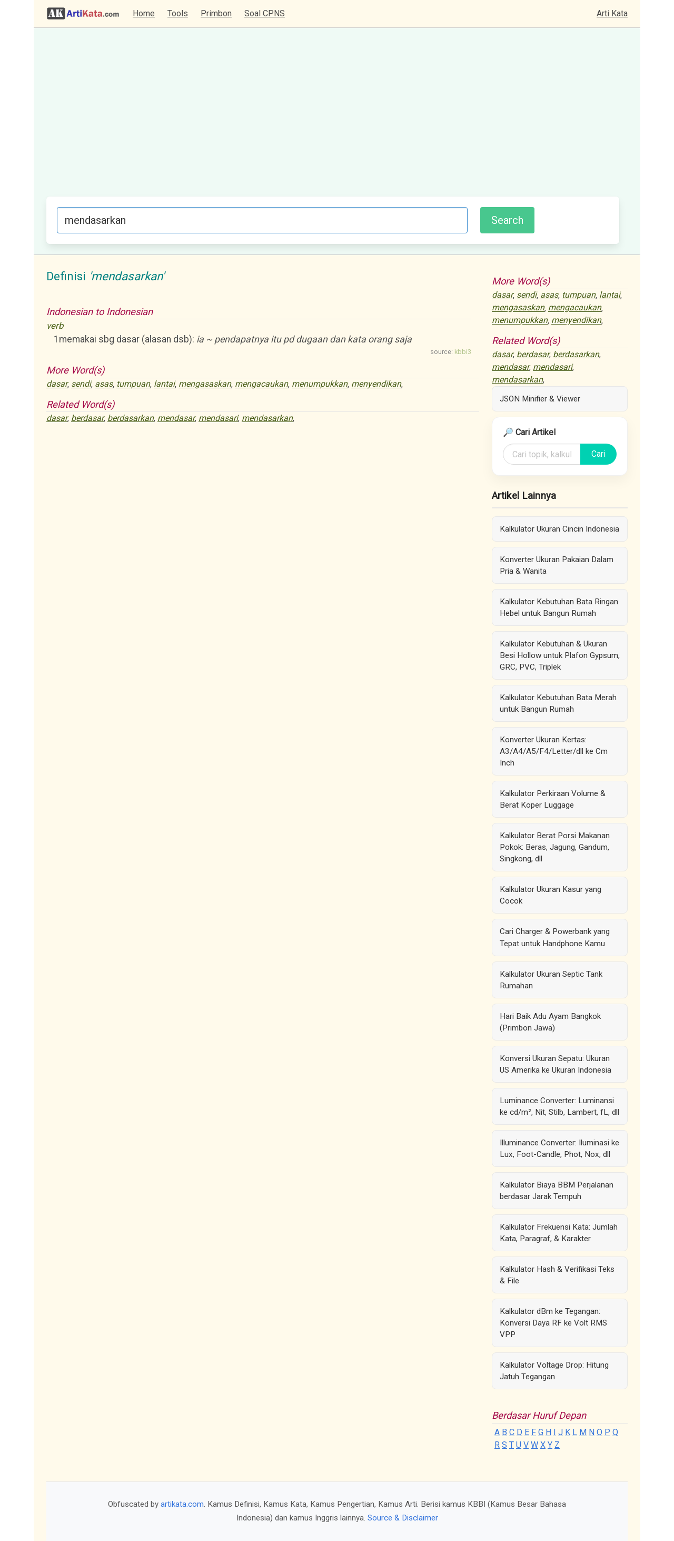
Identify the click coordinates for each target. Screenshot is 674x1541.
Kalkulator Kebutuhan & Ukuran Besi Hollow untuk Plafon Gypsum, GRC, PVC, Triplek (560, 655)
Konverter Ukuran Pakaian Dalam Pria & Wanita (556, 565)
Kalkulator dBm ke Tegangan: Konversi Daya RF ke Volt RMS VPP (553, 1323)
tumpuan (133, 384)
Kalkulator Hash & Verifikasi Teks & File (557, 1274)
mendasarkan (267, 418)
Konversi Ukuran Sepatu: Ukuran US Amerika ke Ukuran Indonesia (555, 1064)
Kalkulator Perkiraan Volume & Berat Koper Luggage (553, 799)
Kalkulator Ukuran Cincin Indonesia (559, 529)
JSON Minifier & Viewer (540, 399)
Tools (177, 13)
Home (144, 13)
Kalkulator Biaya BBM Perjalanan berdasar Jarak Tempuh (556, 1190)
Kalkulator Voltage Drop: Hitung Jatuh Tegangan (554, 1370)
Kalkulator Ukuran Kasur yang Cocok (550, 895)
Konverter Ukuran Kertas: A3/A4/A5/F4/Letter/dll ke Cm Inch (554, 751)
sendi (81, 384)
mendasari (218, 418)
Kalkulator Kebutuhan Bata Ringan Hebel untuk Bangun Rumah (559, 607)
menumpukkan (320, 384)
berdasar (87, 418)
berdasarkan (130, 418)
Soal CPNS (264, 13)
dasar (56, 384)
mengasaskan (205, 384)
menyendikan (376, 384)
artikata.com (182, 1504)
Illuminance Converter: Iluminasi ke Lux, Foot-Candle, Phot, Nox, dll (559, 1148)
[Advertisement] (332, 117)
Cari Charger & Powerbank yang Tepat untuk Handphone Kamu (555, 937)
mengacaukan (261, 384)
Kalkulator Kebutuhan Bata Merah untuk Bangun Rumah (558, 703)
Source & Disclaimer (403, 1518)
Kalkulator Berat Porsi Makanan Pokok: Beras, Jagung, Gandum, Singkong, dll (555, 847)
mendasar (176, 418)
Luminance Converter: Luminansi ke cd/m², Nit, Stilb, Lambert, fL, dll (559, 1106)
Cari (598, 454)
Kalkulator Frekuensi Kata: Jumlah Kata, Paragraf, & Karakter (559, 1232)
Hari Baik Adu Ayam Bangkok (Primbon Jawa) (550, 1022)
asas (104, 384)
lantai (164, 384)
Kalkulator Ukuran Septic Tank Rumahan (551, 979)
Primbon (216, 13)
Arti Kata (612, 13)
